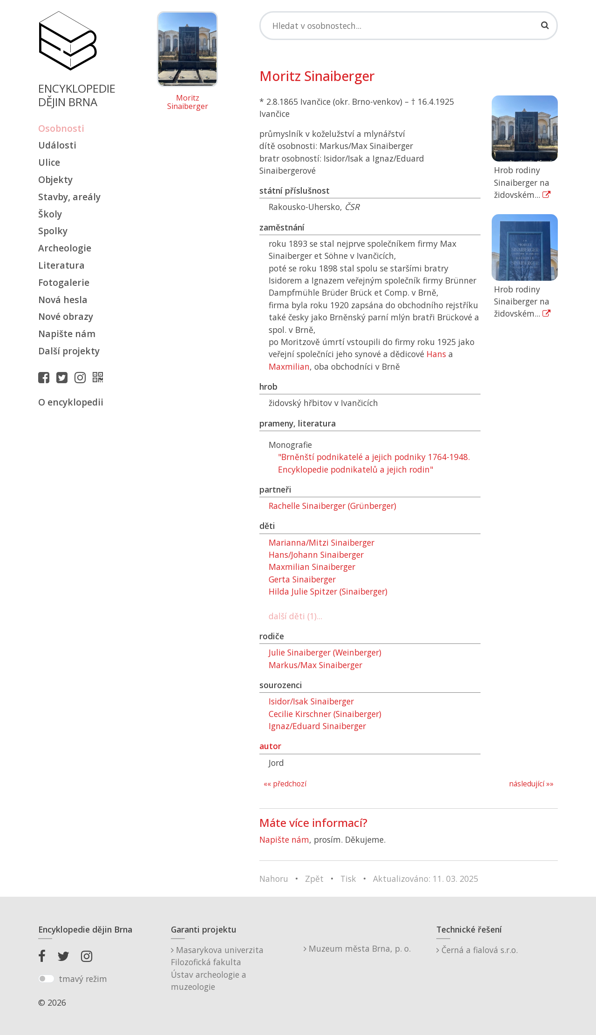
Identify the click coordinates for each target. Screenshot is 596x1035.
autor (270, 745)
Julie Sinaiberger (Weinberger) (325, 652)
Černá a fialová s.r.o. (477, 949)
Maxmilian (289, 366)
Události (57, 145)
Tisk (348, 878)
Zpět (314, 878)
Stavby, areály (69, 196)
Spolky (53, 230)
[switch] (46, 978)
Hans (436, 353)
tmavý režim (83, 978)
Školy (50, 214)
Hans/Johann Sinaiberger (316, 554)
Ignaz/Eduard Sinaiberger (317, 725)
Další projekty (69, 351)
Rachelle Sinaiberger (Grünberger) (332, 505)
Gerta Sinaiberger (302, 579)
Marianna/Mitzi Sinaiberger (321, 542)
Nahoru (273, 878)
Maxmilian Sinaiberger (312, 566)
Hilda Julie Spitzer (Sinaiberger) (328, 591)
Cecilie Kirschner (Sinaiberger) (325, 713)
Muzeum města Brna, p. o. (357, 948)
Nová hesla (63, 299)
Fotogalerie (63, 282)
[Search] (408, 25)
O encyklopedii (70, 402)
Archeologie (64, 248)
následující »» (531, 784)
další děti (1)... (295, 616)
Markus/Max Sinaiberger (315, 664)
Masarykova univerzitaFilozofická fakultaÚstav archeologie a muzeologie (217, 968)
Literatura (61, 265)
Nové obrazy (65, 316)
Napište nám (66, 333)
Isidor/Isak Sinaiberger (311, 701)
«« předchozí (285, 784)
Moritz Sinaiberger (187, 102)
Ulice (49, 162)
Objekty (55, 179)
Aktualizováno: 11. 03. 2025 (425, 878)
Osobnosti (61, 128)
